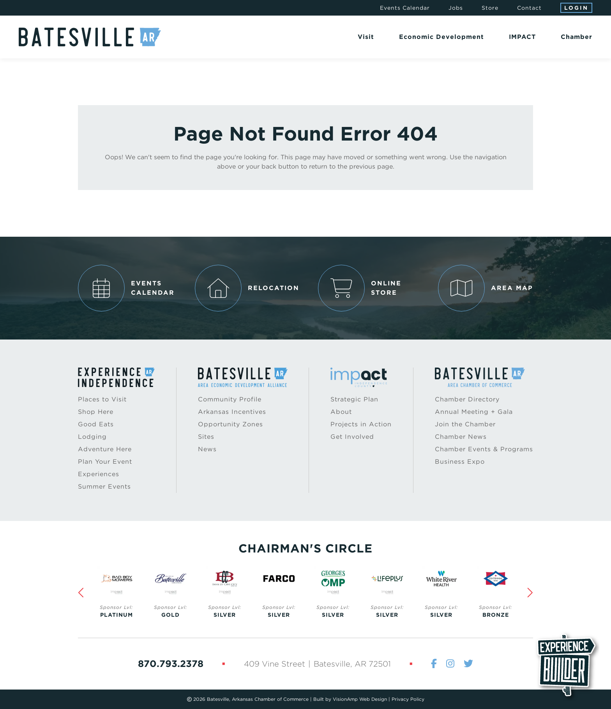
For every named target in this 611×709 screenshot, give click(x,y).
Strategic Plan (354, 399)
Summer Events (104, 486)
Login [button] (576, 8)
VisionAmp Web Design (360, 699)
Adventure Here (105, 449)
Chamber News (461, 436)
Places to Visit (102, 399)
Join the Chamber (465, 424)
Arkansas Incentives (232, 411)
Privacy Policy (408, 699)
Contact (529, 8)
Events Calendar (405, 8)
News (207, 449)
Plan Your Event (105, 461)
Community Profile (229, 399)
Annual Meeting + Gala (474, 411)
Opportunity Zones (230, 424)
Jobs (456, 8)
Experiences (98, 474)
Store (490, 8)
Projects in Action (361, 424)
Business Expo (460, 461)
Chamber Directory (467, 399)
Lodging (92, 436)
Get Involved (352, 436)
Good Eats (96, 424)
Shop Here (95, 411)
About (341, 411)
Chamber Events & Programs (484, 449)
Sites (206, 436)
